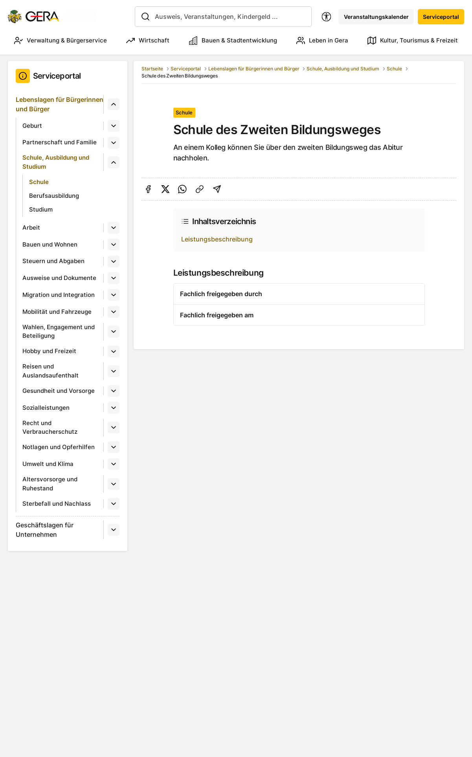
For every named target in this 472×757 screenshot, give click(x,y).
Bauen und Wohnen (49, 244)
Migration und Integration (58, 294)
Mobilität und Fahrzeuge (57, 311)
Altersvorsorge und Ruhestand (49, 483)
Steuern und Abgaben (53, 261)
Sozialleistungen (46, 407)
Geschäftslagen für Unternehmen (44, 529)
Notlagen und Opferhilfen (58, 447)
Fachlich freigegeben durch (221, 294)
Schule (39, 182)
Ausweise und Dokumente (59, 278)
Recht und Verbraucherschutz (49, 427)
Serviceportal (441, 16)
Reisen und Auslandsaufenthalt (50, 371)
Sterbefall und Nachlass (56, 503)
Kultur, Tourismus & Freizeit (412, 40)
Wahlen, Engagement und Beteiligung (58, 331)
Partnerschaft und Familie (59, 142)
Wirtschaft (147, 40)
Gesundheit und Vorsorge (58, 390)
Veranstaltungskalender (376, 16)
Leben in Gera (322, 40)
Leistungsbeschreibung (217, 239)
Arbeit (31, 227)
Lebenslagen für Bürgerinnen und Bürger (59, 104)
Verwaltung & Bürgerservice (60, 40)
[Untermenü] (113, 104)
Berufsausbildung (54, 195)
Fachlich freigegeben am (216, 315)
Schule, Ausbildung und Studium (55, 162)
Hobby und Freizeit (49, 351)
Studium (41, 209)
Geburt (32, 125)
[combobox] (223, 16)
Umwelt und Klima (47, 464)
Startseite (152, 69)
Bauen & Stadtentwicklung (233, 40)
